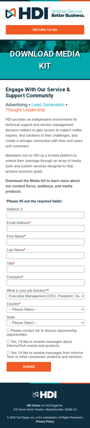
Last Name (16, 250)
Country (13, 304)
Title (11, 263)
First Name (16, 236)
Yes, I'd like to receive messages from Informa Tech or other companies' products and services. (45, 355)
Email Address (19, 223)
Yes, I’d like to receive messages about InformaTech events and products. (39, 344)
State (11, 317)
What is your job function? (28, 290)
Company (15, 277)
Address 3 (15, 209)
